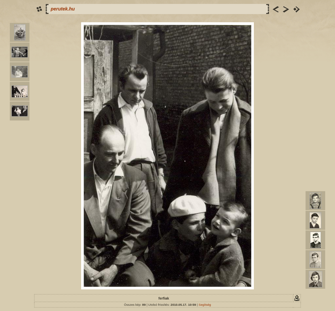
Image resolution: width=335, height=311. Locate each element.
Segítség (205, 304)
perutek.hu (63, 8)
